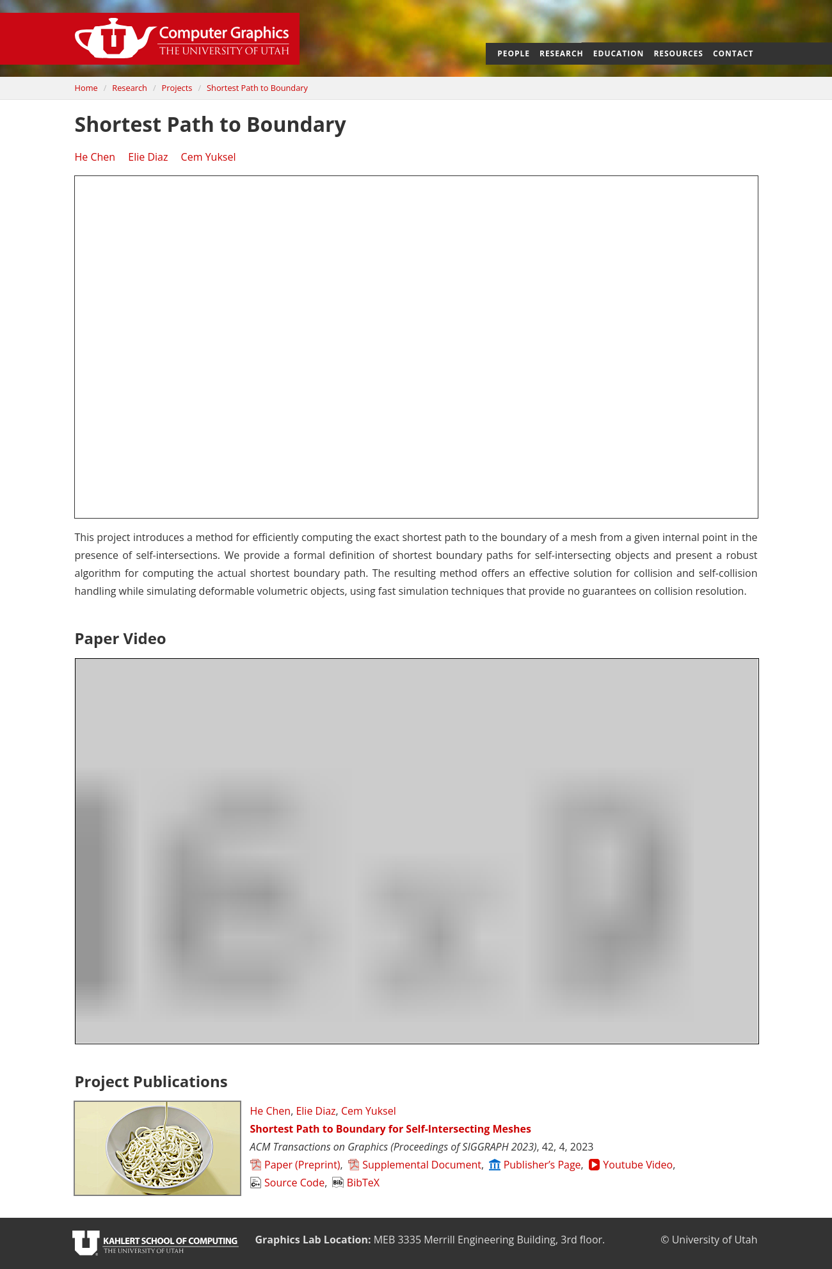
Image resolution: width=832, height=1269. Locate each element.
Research (562, 53)
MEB (385, 1240)
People (513, 53)
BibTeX (356, 1183)
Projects (177, 87)
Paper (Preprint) (295, 1165)
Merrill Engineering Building (490, 1240)
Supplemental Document (414, 1165)
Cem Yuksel (208, 157)
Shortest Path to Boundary (257, 87)
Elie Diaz (148, 157)
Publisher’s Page (535, 1165)
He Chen (95, 157)
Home (86, 87)
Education (618, 53)
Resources (678, 53)
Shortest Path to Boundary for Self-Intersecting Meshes (390, 1129)
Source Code (287, 1183)
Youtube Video (631, 1165)
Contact (733, 53)
